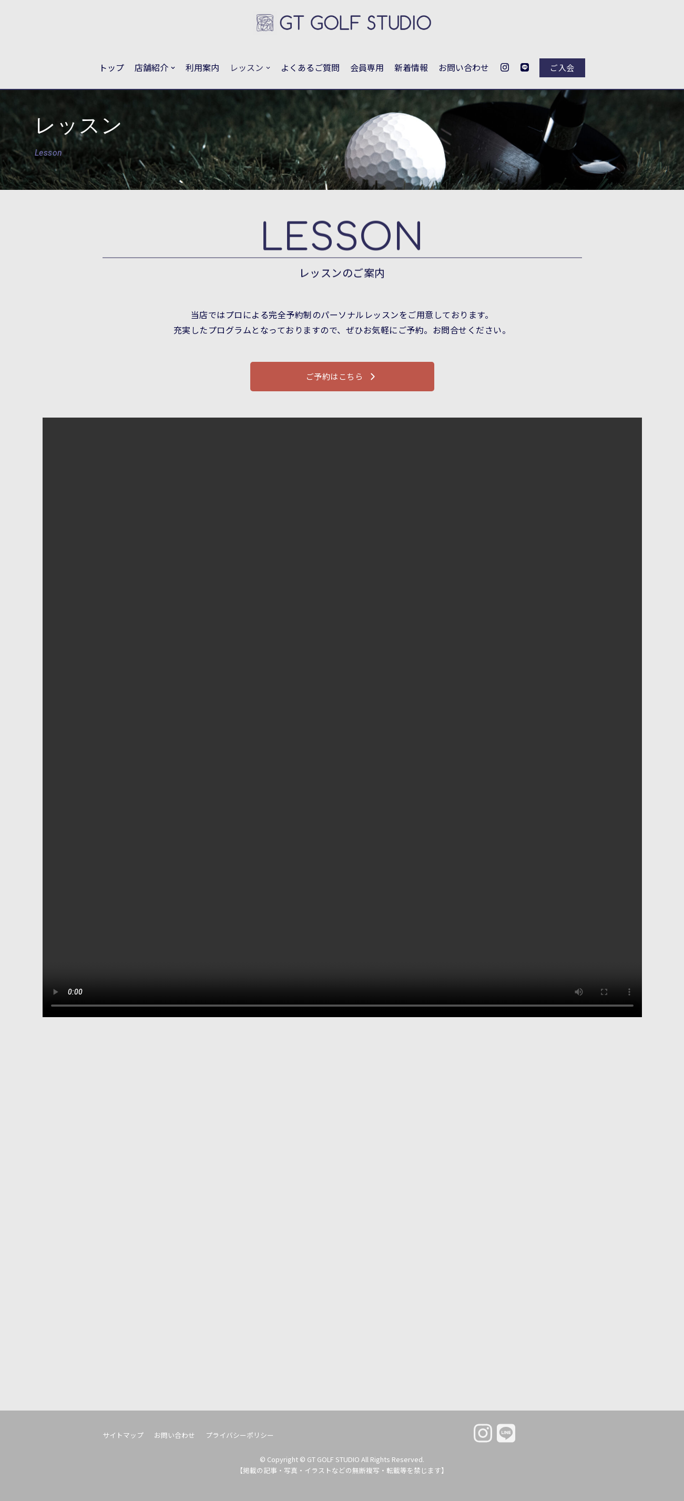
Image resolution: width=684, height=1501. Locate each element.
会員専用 (367, 67)
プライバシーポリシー (240, 1435)
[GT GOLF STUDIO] (342, 23)
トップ (111, 67)
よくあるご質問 (310, 67)
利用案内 (202, 67)
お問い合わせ (463, 67)
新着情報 (411, 67)
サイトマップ (123, 1435)
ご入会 (562, 67)
